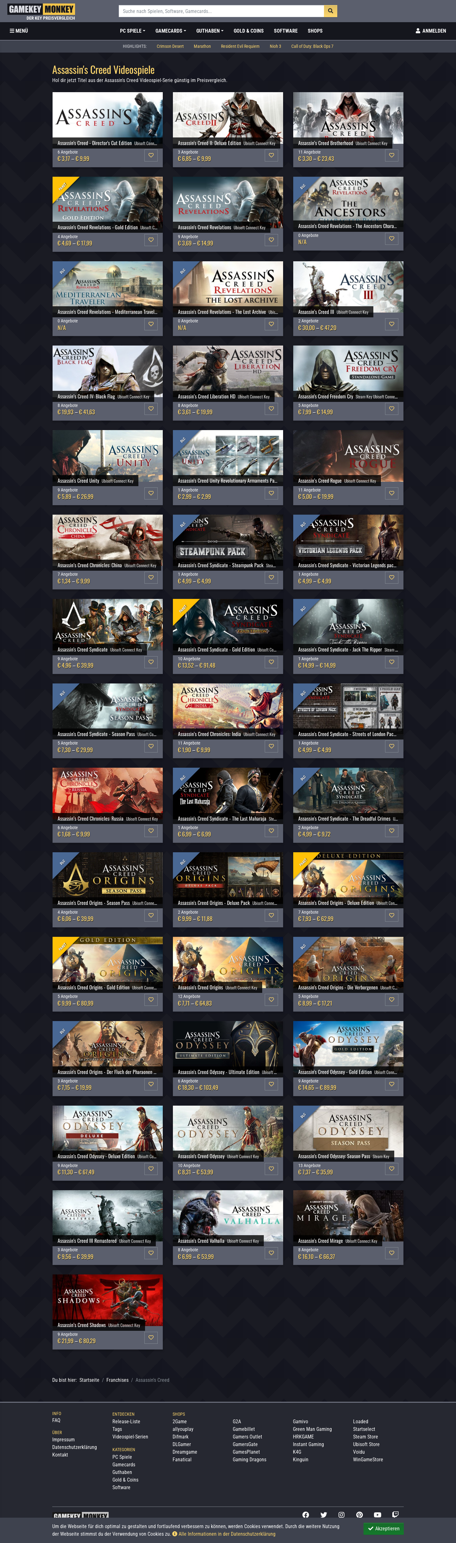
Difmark (180, 1437)
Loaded (360, 1422)
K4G (297, 1452)
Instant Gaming (308, 1444)
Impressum (63, 1440)
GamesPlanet (246, 1452)
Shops (315, 31)
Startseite (89, 1380)
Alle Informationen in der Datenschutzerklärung (224, 1534)
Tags (117, 1429)
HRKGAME (303, 1437)
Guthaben (122, 1472)
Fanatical (182, 1460)
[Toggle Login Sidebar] (430, 31)
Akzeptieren (384, 1529)
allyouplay (183, 1429)
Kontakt (60, 1455)
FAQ (56, 1420)
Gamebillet (244, 1429)
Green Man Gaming (312, 1429)
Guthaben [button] (208, 31)
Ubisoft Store (366, 1444)
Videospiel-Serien (130, 1437)
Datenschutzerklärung (74, 1447)
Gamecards (123, 1465)
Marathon (202, 46)
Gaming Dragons (249, 1460)
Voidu (359, 1452)
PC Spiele (122, 1457)
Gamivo (300, 1422)
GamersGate (245, 1444)
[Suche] (221, 11)
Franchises (117, 1380)
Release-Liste (126, 1422)
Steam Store (365, 1437)
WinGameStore (368, 1460)
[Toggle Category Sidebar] (19, 31)
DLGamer (182, 1444)
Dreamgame (185, 1452)
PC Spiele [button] (131, 31)
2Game (180, 1422)
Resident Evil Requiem (240, 46)
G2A (237, 1422)
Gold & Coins (249, 31)
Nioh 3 (275, 46)
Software (286, 31)
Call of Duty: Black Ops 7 (312, 46)
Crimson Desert (170, 46)
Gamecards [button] (168, 31)
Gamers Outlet (247, 1437)
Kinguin (300, 1460)
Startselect (364, 1429)
